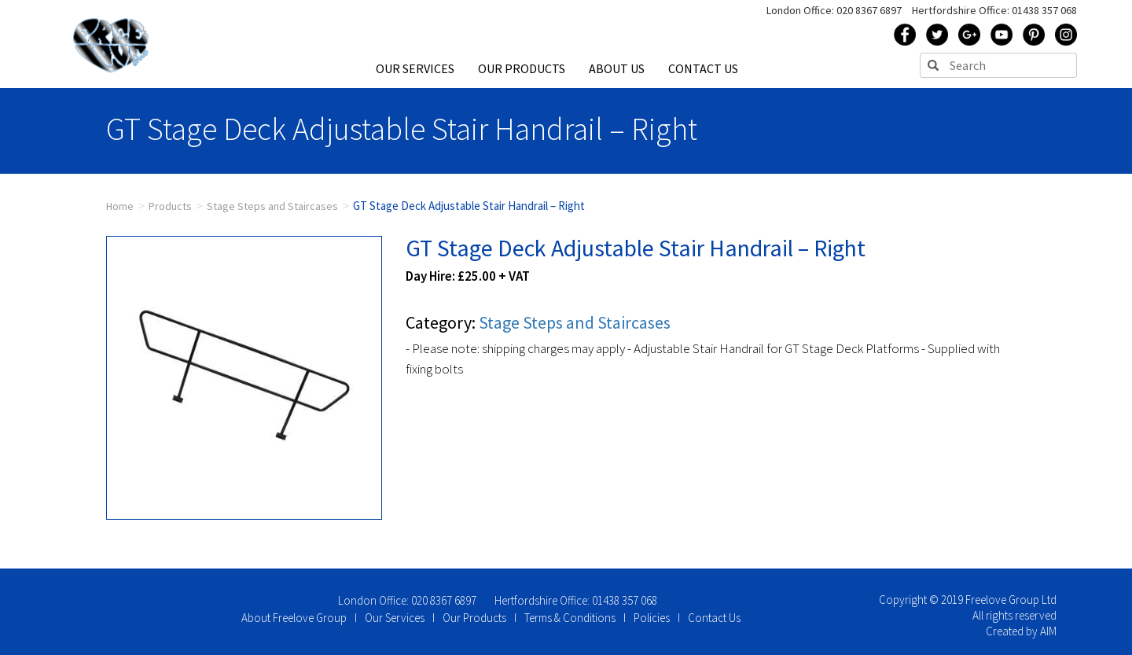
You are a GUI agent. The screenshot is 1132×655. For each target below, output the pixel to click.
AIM (1048, 631)
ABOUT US (617, 68)
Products (170, 206)
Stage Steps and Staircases (272, 206)
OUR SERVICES (415, 68)
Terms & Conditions (570, 617)
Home (120, 206)
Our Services (394, 617)
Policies (652, 617)
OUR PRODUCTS (521, 68)
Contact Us (714, 617)
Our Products (474, 617)
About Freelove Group (294, 617)
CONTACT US (703, 68)
